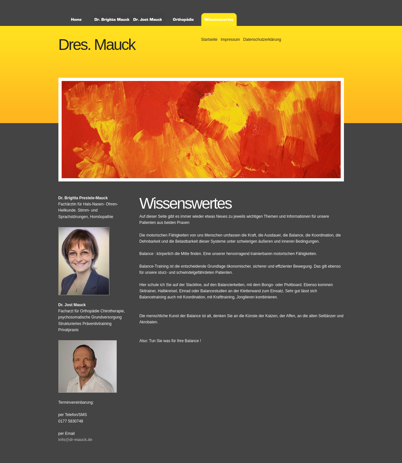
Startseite (209, 39)
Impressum (230, 39)
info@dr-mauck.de (75, 439)
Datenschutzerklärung (262, 39)
